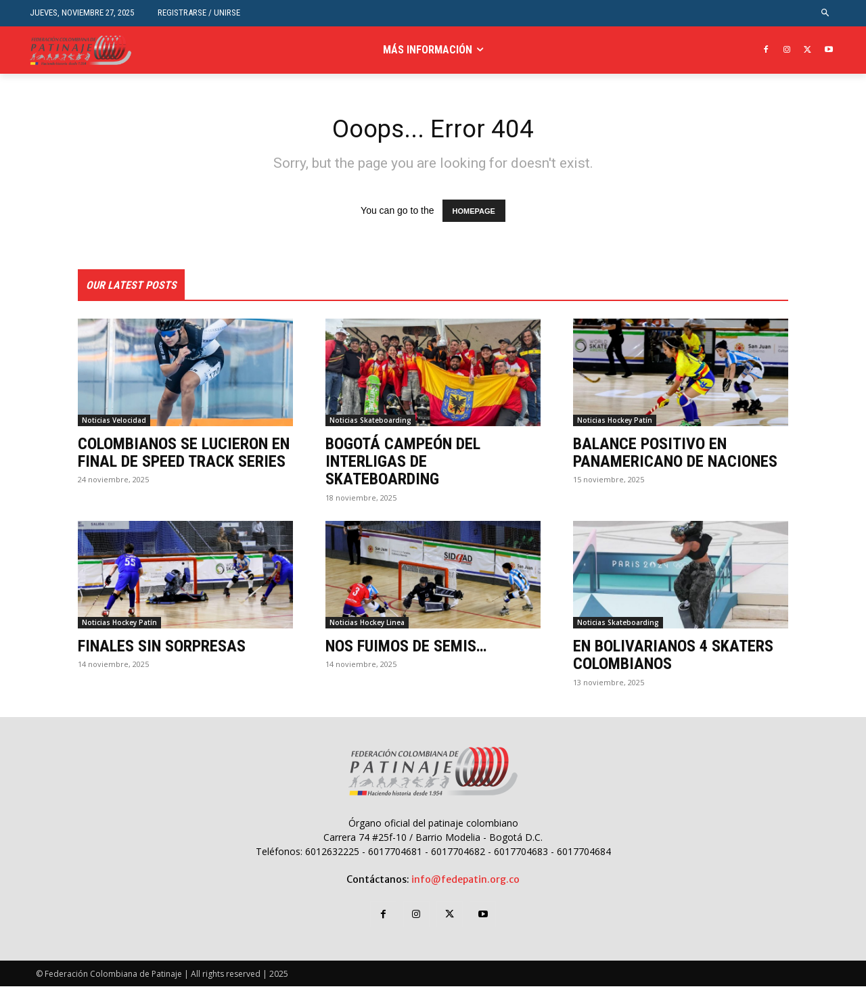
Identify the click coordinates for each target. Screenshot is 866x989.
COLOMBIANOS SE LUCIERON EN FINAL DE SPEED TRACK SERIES (184, 455)
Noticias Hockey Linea (367, 625)
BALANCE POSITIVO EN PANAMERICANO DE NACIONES (675, 455)
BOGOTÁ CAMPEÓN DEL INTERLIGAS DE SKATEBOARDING (402, 464)
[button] (825, 13)
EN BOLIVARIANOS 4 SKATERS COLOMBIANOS (673, 657)
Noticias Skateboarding (370, 423)
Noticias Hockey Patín (614, 423)
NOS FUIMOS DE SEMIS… (405, 648)
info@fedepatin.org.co (465, 882)
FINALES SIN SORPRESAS (162, 648)
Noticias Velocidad (114, 423)
